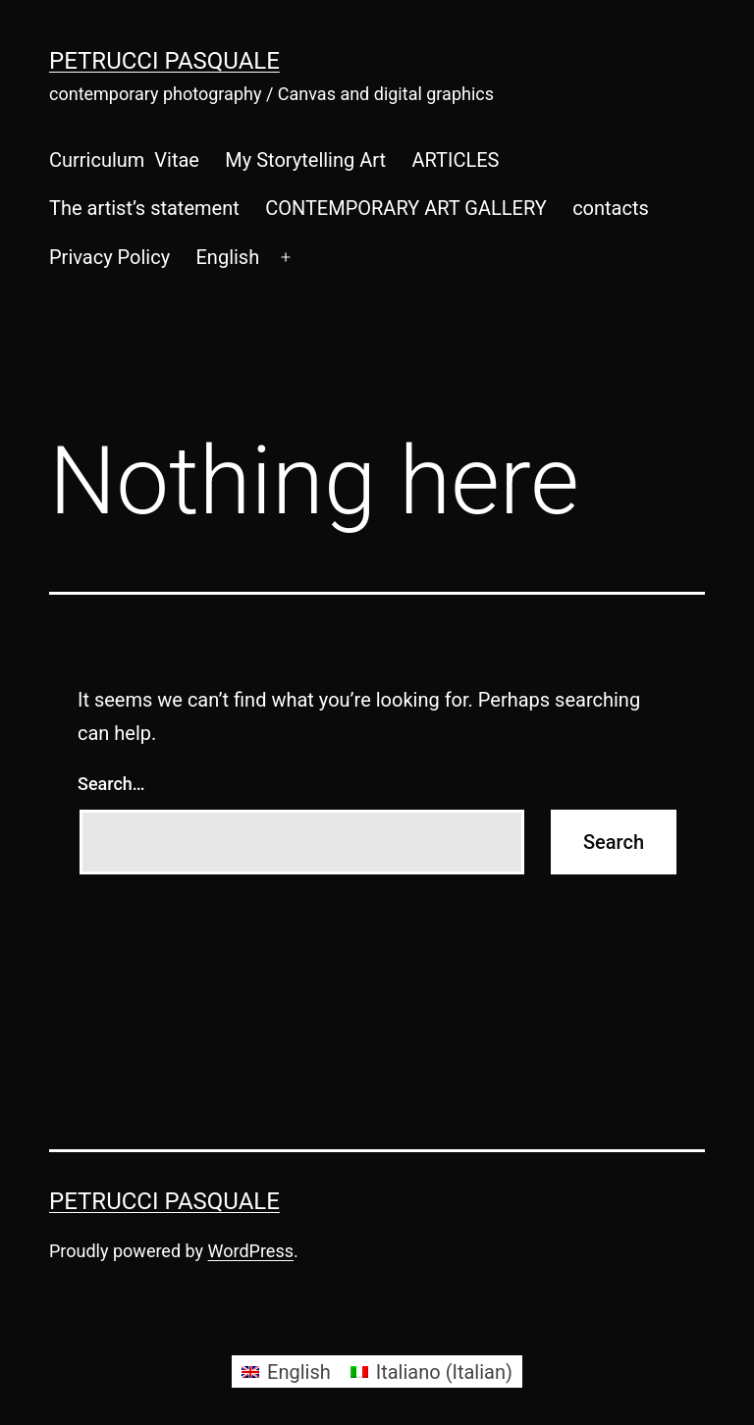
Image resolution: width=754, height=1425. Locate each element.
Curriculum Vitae (124, 160)
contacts (610, 208)
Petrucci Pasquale (164, 61)
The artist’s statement (144, 208)
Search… (111, 783)
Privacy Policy (109, 257)
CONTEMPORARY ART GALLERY (406, 208)
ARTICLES (455, 160)
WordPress (251, 1250)
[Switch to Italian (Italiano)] (431, 1371)
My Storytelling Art (305, 160)
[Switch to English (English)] (286, 1371)
